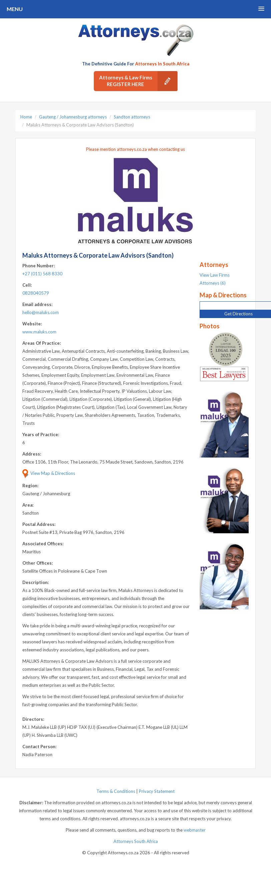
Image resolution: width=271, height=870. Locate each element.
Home (26, 116)
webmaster (195, 830)
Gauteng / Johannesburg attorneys (73, 116)
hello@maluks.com (40, 312)
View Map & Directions (48, 473)
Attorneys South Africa (135, 841)
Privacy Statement (157, 791)
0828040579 (35, 293)
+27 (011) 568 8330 (42, 273)
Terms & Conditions (115, 791)
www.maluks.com (39, 331)
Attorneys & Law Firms (138, 81)
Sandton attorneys (132, 116)
